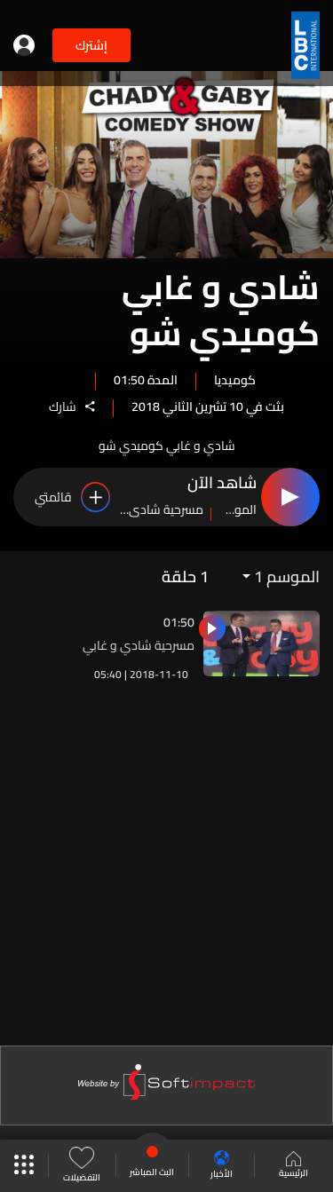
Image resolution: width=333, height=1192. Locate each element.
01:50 (178, 622)
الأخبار (221, 1165)
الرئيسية (293, 1166)
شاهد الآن (222, 483)
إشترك (91, 45)
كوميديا (235, 379)
